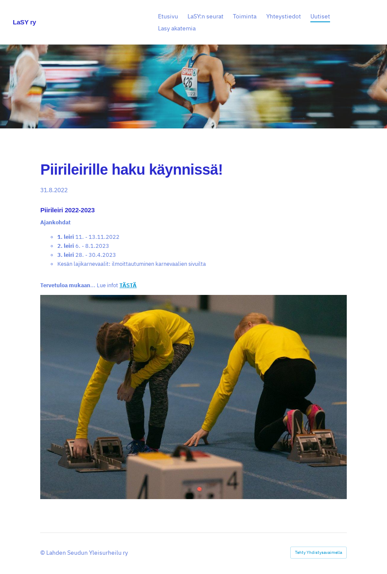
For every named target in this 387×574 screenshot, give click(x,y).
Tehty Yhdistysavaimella (318, 552)
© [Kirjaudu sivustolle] (43, 552)
